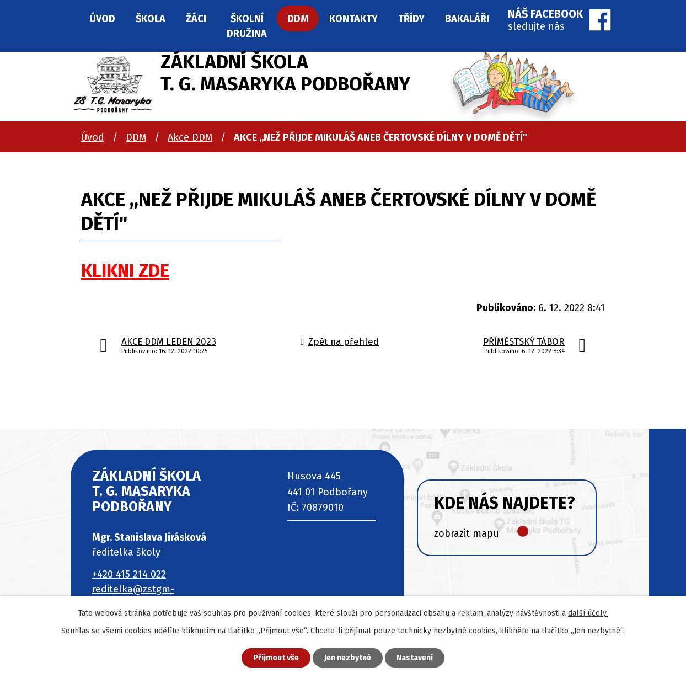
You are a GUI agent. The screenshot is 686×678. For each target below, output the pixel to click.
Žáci (196, 19)
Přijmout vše (276, 658)
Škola (150, 19)
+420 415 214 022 (129, 574)
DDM (136, 137)
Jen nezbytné (347, 658)
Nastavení (414, 658)
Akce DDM (190, 137)
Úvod (92, 137)
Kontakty (353, 19)
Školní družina (247, 26)
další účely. (588, 613)
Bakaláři (467, 19)
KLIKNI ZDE (125, 271)
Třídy (411, 19)
